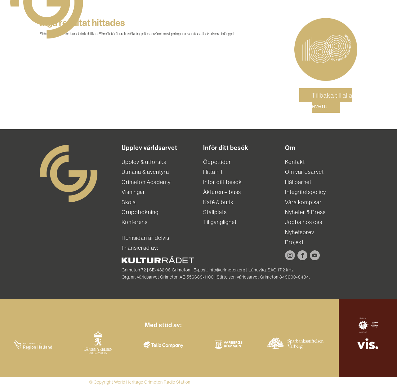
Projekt (294, 242)
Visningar (133, 192)
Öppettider (217, 161)
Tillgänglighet (220, 222)
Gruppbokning (140, 212)
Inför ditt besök (222, 182)
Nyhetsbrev (299, 232)
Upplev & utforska (144, 161)
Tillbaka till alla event (332, 100)
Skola (129, 202)
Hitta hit (213, 171)
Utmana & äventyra (145, 171)
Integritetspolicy (305, 192)
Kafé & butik (218, 202)
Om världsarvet (304, 171)
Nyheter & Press (305, 212)
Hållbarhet (298, 182)
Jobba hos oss (303, 222)
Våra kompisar (303, 202)
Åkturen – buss (222, 192)
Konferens (135, 222)
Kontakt (295, 161)
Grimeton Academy (146, 182)
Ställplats (215, 212)
